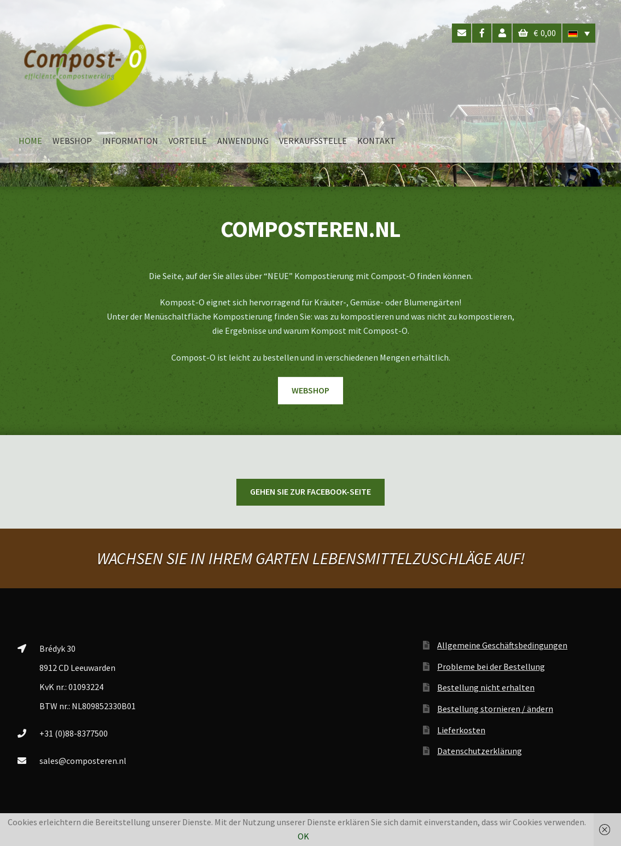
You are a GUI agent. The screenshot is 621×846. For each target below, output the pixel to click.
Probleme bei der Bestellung (491, 666)
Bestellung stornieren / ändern (495, 708)
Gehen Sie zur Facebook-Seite (310, 491)
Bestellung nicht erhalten (486, 687)
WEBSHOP (72, 140)
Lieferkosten (461, 730)
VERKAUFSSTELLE (313, 140)
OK (303, 836)
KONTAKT (376, 140)
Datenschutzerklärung (479, 750)
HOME (30, 140)
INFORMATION (130, 140)
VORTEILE (188, 140)
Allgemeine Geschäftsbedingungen (502, 645)
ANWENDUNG (243, 140)
